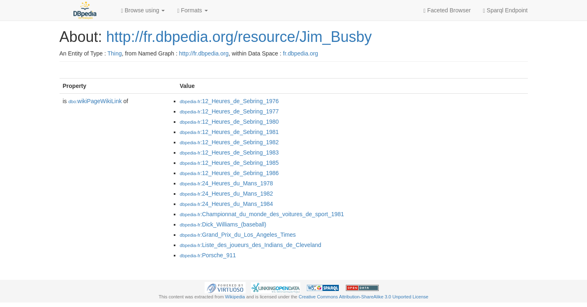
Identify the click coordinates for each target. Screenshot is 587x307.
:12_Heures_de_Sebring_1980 (229, 121)
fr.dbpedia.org (300, 53)
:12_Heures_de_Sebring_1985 (229, 162)
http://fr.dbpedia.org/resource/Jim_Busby (239, 36)
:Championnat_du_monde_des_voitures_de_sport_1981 (262, 214)
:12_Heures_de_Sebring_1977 (229, 111)
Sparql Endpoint (505, 10)
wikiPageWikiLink (95, 101)
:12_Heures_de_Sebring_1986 (229, 173)
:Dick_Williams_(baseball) (223, 224)
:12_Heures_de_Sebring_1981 (229, 132)
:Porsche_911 (208, 255)
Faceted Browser (447, 10)
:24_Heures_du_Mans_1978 (226, 183)
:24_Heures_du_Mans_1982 (226, 193)
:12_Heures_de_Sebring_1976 (229, 101)
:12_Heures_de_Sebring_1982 (229, 142)
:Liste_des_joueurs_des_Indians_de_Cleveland (251, 245)
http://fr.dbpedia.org (204, 53)
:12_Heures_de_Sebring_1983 (229, 152)
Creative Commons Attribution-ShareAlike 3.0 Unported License (363, 296)
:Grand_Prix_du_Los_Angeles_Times (238, 234)
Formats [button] (192, 10)
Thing (115, 53)
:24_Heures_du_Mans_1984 (226, 204)
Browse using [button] (143, 10)
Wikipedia (235, 296)
